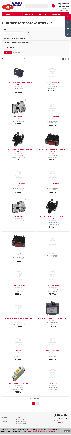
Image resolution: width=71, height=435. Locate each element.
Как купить (29, 14)
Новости (4, 419)
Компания (5, 415)
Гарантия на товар (21, 423)
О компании (56, 14)
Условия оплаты (20, 419)
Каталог (9, 14)
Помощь (19, 415)
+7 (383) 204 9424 (62, 3)
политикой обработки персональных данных (42, 431)
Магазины (42, 14)
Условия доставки (21, 421)
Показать (8, 52)
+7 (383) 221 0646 (62, 6)
